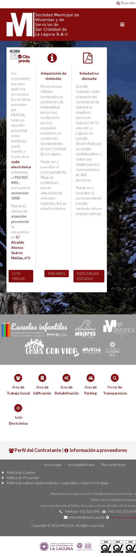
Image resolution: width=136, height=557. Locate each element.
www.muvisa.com (122, 517)
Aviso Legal (52, 464)
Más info (56, 273)
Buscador (126, 3)
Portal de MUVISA (68, 24)
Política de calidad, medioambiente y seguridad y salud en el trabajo (57, 483)
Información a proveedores (95, 450)
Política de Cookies (21, 472)
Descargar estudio (88, 276)
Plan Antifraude (113, 464)
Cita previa (18, 276)
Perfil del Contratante (35, 450)
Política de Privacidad (22, 477)
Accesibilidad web (81, 464)
